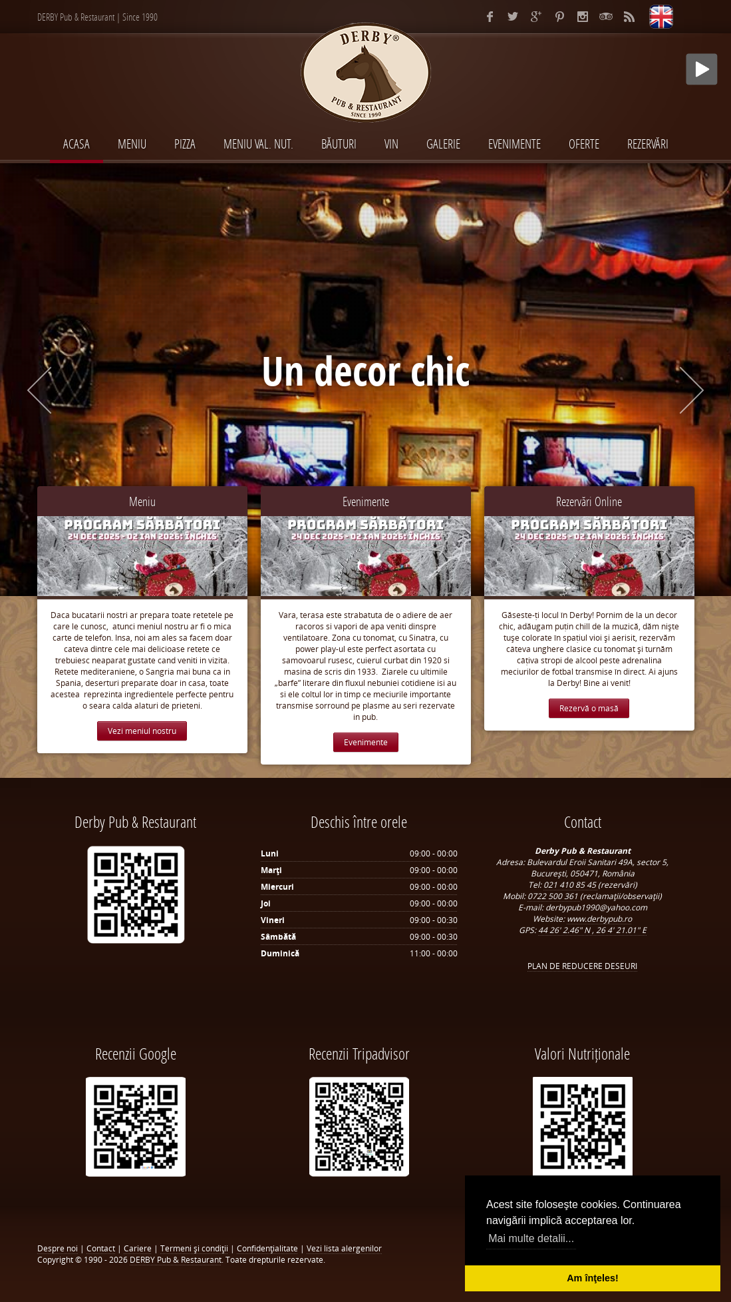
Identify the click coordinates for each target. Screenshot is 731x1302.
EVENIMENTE (514, 143)
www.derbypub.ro (599, 918)
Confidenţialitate (267, 1248)
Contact (100, 1248)
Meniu (142, 501)
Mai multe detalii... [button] (531, 1238)
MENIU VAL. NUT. (258, 143)
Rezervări (647, 143)
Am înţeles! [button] (593, 1278)
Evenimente (366, 501)
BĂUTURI (339, 143)
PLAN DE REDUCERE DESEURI (582, 966)
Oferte (584, 143)
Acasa (76, 143)
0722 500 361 (553, 896)
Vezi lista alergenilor (344, 1248)
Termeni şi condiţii (194, 1248)
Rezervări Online (589, 501)
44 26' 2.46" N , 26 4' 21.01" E (592, 930)
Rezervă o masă (589, 708)
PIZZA (185, 143)
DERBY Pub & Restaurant (175, 1259)
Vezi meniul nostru (142, 731)
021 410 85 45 (570, 884)
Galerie (443, 143)
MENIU (132, 143)
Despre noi (57, 1248)
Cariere (138, 1248)
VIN (391, 143)
